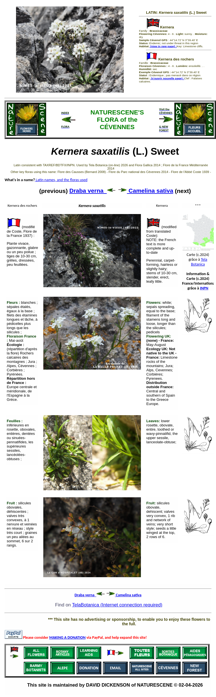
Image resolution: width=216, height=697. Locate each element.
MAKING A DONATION (67, 637)
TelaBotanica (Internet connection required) (117, 605)
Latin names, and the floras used (61, 179)
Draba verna (92, 190)
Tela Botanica (199, 262)
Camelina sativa (145, 190)
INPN (204, 288)
